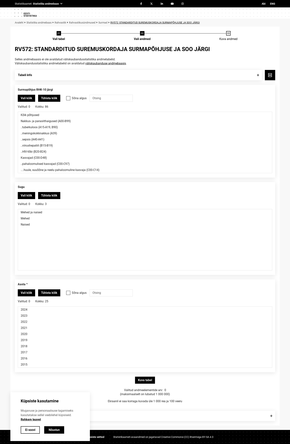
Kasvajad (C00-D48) (145, 158)
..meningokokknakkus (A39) (145, 133)
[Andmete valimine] (142, 36)
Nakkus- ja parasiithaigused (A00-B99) (145, 121)
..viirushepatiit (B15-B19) (145, 145)
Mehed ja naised (145, 212)
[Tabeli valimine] (59, 36)
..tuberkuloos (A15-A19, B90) (145, 127)
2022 (145, 322)
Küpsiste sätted (95, 436)
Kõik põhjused (145, 115)
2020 (145, 334)
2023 (145, 316)
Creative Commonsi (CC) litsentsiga (187, 436)
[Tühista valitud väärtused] (49, 98)
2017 (145, 352)
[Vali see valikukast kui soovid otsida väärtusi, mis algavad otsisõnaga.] (68, 98)
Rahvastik (60, 22)
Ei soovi (30, 430)
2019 (145, 340)
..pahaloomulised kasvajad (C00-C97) (145, 164)
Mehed (145, 218)
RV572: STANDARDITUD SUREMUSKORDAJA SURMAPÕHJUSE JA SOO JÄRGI (155, 22)
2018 (145, 346)
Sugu (21, 187)
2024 (145, 310)
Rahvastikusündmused (82, 22)
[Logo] (25, 12)
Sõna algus (79, 98)
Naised (145, 224)
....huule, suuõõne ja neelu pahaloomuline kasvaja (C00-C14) (145, 170)
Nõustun (54, 430)
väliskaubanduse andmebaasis (105, 63)
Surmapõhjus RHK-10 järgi (35, 89)
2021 (145, 328)
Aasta (22, 284)
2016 (145, 358)
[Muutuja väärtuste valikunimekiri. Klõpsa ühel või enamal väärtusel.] (145, 142)
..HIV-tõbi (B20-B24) (145, 152)
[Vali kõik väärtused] (26, 98)
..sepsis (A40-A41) (145, 139)
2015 (145, 364)
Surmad (102, 22)
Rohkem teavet (31, 419)
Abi (264, 3)
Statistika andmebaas (39, 22)
